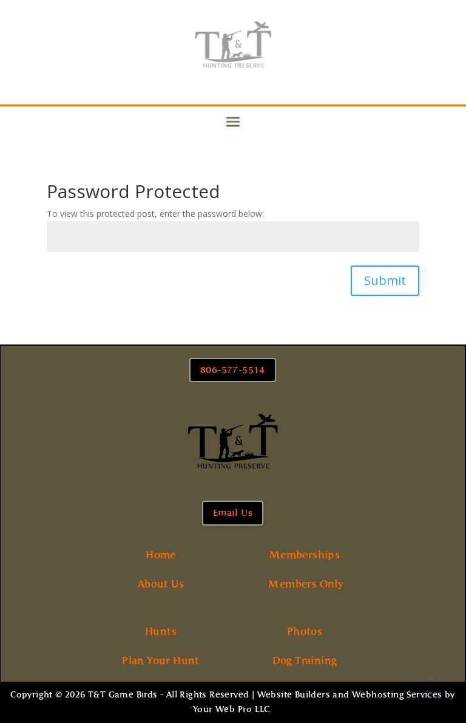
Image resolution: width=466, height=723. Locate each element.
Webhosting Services (397, 695)
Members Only (305, 584)
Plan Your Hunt (161, 660)
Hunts (161, 631)
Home (161, 555)
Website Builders (293, 695)
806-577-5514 (232, 370)
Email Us (232, 512)
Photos (304, 631)
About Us (161, 584)
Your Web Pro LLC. (232, 709)
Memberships (304, 555)
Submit (385, 280)
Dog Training (304, 660)
